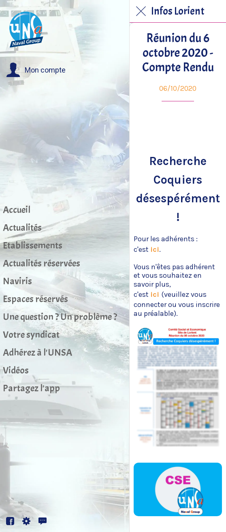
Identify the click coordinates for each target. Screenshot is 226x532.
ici (154, 249)
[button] (36, 70)
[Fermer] (141, 11)
